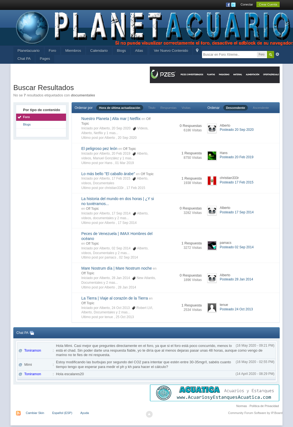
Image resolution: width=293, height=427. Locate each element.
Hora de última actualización (119, 107)
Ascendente (261, 107)
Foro (52, 50)
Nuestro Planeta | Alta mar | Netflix (110, 118)
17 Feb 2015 (136, 188)
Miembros (73, 50)
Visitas (185, 107)
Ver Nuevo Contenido (171, 50)
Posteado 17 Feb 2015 (236, 182)
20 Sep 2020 (127, 138)
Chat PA (24, 59)
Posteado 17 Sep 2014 (237, 212)
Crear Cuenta (268, 4)
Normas (241, 406)
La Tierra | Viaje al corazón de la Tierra (114, 298)
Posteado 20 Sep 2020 (237, 130)
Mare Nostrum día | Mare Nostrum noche (116, 268)
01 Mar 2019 (124, 163)
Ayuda (84, 413)
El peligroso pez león (99, 148)
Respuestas (168, 107)
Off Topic (129, 149)
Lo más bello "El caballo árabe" (108, 174)
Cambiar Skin (35, 413)
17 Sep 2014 (127, 223)
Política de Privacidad (264, 406)
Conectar (247, 4)
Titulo (152, 107)
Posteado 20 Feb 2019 (236, 157)
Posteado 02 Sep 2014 (237, 247)
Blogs (121, 50)
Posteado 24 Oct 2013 (236, 309)
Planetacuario (28, 50)
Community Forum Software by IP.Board (255, 413)
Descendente (235, 107)
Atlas (139, 50)
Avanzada (277, 54)
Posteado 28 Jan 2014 (236, 279)
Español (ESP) (62, 413)
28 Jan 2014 (127, 287)
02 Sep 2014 (128, 257)
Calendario (99, 50)
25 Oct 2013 (125, 317)
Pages (45, 59)
